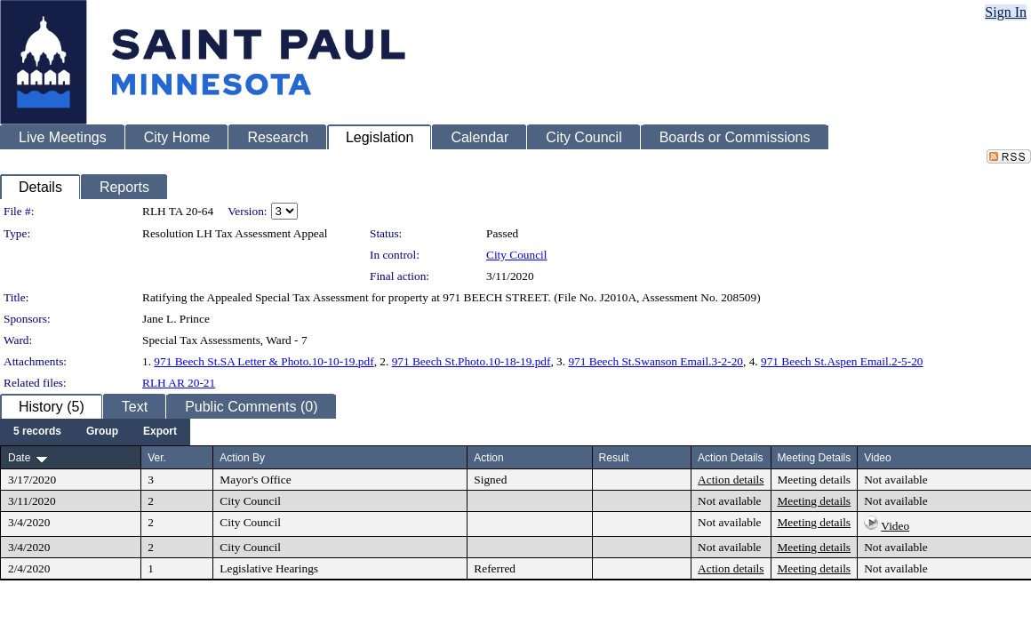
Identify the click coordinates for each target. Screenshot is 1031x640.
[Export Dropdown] (160, 432)
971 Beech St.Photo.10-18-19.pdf (471, 361)
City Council (516, 254)
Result (614, 458)
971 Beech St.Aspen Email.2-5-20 (842, 361)
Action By (242, 458)
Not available (895, 479)
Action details (730, 479)
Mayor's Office (255, 479)
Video (895, 525)
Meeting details (814, 479)
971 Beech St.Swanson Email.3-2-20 (655, 361)
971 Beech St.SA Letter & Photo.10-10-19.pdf (263, 361)
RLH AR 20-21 (178, 382)
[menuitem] (37, 432)
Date (19, 458)
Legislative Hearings (269, 568)
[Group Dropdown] (102, 432)
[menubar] (95, 432)
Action (488, 458)
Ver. (157, 458)
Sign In (1006, 12)
